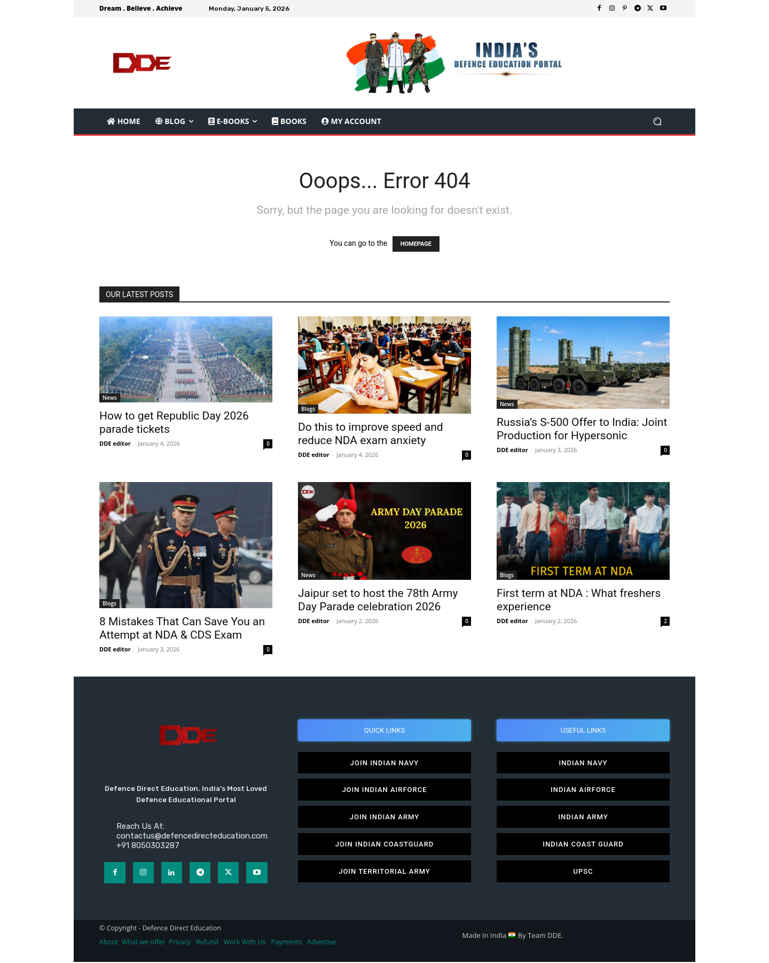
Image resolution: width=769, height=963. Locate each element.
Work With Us (245, 942)
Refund (207, 942)
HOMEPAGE (416, 243)
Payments (286, 942)
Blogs (308, 409)
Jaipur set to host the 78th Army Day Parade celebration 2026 (378, 600)
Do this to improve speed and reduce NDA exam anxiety (370, 434)
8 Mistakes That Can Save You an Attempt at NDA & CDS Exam (182, 628)
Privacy (180, 942)
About (108, 942)
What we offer (144, 942)
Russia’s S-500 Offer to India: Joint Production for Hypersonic (582, 429)
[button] (657, 121)
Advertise (321, 942)
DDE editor (115, 443)
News (110, 397)
